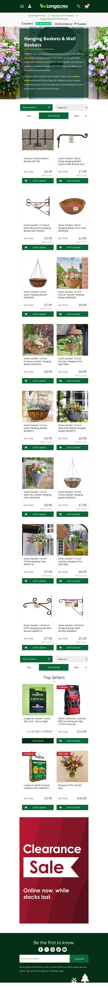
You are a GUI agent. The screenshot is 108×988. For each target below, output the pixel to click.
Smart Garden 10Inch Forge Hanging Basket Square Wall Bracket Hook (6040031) (71, 162)
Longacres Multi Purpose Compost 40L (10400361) (37, 786)
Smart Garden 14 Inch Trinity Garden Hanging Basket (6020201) (70, 494)
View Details (37, 740)
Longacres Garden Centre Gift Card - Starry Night (37, 720)
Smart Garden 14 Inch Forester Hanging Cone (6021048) (70, 361)
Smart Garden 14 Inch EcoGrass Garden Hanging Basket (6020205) (37, 361)
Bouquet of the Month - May (70, 786)
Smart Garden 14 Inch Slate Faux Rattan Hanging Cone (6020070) (37, 494)
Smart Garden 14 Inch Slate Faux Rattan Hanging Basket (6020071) (72, 428)
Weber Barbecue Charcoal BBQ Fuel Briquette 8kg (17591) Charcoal (72, 721)
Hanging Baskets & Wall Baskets (54, 19)
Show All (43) (54, 115)
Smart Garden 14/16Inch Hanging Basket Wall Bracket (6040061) (71, 628)
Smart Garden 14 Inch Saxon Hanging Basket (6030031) (35, 428)
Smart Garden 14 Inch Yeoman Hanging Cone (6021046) (70, 561)
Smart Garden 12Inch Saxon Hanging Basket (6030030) (35, 294)
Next (76, 115)
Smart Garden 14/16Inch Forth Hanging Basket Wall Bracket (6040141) (37, 628)
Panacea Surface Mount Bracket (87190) (36, 160)
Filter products (37, 108)
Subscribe (79, 958)
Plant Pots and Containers (62, 15)
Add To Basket (35, 180)
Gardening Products (37, 15)
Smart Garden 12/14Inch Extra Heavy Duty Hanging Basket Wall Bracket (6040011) (37, 229)
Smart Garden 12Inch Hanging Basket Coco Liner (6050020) (72, 228)
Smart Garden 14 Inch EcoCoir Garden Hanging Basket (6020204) (71, 294)
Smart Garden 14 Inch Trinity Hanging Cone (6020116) (35, 561)
